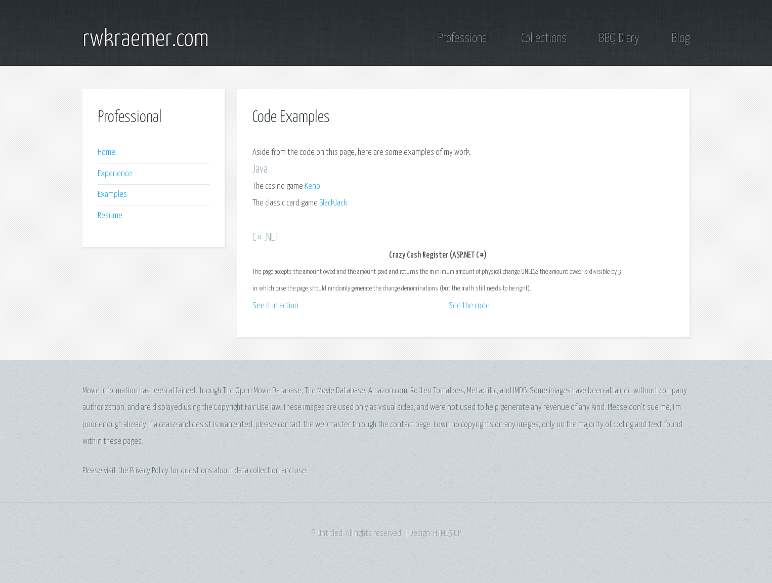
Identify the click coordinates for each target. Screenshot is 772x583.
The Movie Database (335, 391)
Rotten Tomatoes (437, 391)
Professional (463, 38)
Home (106, 152)
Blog (680, 38)
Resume (110, 216)
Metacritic (482, 391)
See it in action (275, 306)
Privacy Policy (149, 471)
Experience (115, 174)
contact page (410, 425)
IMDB (520, 391)
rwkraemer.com (145, 39)
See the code (469, 306)
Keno (312, 186)
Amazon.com (387, 391)
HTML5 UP (447, 533)
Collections (544, 38)
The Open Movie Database (262, 391)
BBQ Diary (618, 38)
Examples (112, 194)
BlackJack (333, 203)
